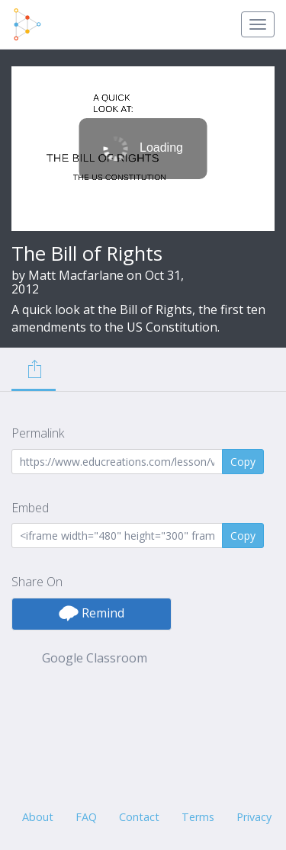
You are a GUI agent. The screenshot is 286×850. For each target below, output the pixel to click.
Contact (139, 817)
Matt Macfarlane (76, 275)
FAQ (86, 817)
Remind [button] (91, 613)
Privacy (254, 817)
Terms (198, 817)
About (37, 817)
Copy (242, 461)
